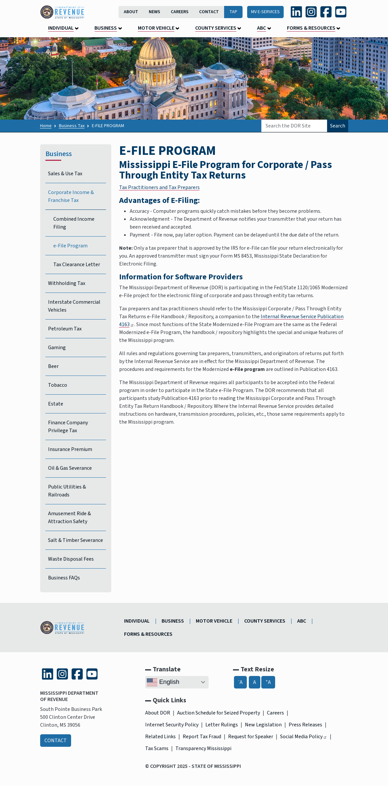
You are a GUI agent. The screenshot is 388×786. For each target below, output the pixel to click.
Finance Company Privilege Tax (68, 426)
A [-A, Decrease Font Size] (240, 682)
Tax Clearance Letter (76, 264)
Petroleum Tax (65, 328)
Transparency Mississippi (203, 748)
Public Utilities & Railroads (67, 490)
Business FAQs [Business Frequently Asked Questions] (64, 577)
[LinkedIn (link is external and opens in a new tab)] (296, 11)
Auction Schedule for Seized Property (218, 712)
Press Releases (305, 724)
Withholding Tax (66, 283)
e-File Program (70, 245)
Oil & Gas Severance (70, 468)
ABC (261, 28)
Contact (209, 12)
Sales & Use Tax (65, 173)
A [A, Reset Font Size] (254, 682)
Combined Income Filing (73, 223)
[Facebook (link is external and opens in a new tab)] (326, 11)
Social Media (303, 736)
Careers (180, 12)
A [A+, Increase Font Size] (268, 682)
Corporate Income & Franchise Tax (71, 196)
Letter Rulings (221, 724)
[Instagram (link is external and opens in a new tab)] (311, 11)
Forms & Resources (311, 28)
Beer (53, 366)
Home (46, 126)
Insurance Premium (70, 449)
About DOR (157, 712)
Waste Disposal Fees (71, 559)
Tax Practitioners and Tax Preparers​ (159, 187)
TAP (233, 12)
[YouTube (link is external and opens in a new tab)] (341, 11)
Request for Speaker (250, 736)
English (163, 682)
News (154, 12)
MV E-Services (265, 12)
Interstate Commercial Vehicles (74, 306)
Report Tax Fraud (202, 736)
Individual (61, 28)
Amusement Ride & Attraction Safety (69, 517)
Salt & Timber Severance (75, 540)
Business (105, 28)
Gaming (57, 347)
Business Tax (72, 126)
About (131, 12)
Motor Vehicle (156, 28)
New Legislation (263, 724)
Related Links (160, 736)
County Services (215, 28)
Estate (55, 403)
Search (337, 125)
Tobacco (57, 385)
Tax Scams (156, 748)
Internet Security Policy (171, 724)
